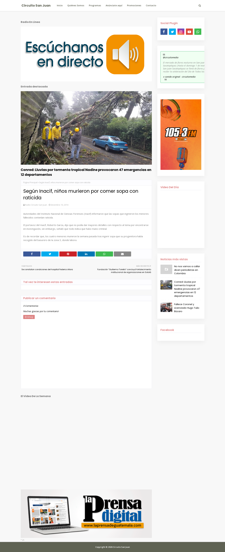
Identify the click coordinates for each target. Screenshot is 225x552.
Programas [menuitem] (95, 5)
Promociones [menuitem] (134, 5)
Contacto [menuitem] (151, 5)
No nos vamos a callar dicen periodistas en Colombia (187, 270)
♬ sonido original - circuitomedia (179, 76)
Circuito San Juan (36, 5)
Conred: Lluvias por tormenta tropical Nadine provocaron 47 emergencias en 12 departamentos (86, 172)
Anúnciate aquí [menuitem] (114, 5)
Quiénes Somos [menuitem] (75, 5)
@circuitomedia (170, 57)
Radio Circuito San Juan (36, 204)
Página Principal (30, 182)
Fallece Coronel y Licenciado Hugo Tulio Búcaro (186, 308)
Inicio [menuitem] (60, 5)
